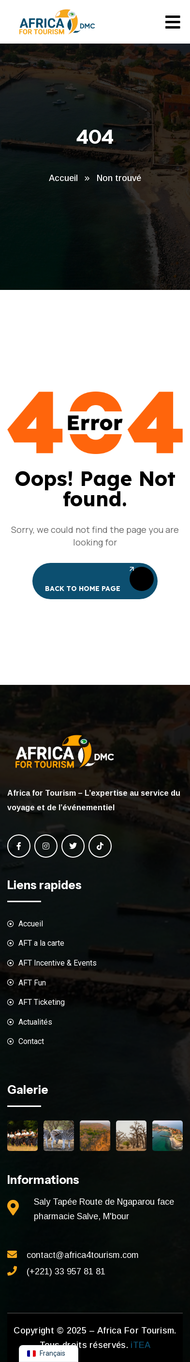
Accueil (63, 178)
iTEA (139, 1345)
